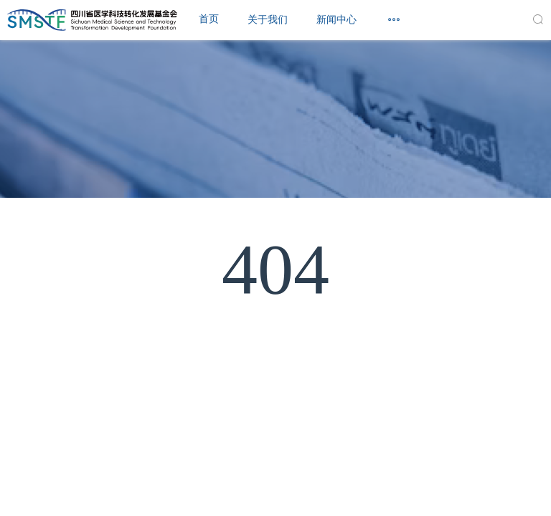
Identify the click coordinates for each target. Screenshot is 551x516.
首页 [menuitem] (209, 19)
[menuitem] (267, 20)
